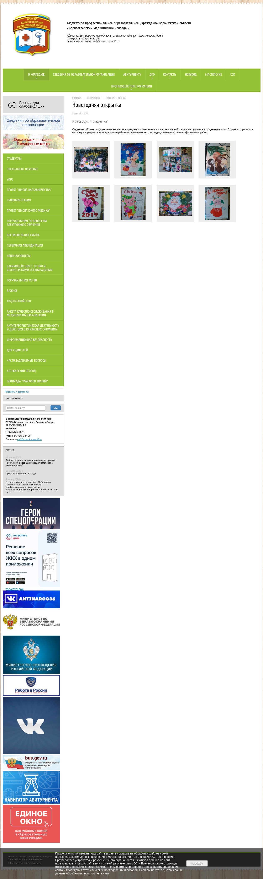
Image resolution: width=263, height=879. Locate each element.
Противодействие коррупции (131, 86)
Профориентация (19, 200)
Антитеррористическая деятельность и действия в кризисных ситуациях (33, 327)
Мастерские (213, 74)
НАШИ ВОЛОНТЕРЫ (19, 256)
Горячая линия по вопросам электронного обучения (27, 223)
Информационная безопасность (29, 340)
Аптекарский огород (21, 371)
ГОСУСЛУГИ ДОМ (15, 589)
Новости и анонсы (14, 398)
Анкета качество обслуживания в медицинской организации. (30, 313)
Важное (12, 291)
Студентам (14, 159)
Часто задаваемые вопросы (26, 360)
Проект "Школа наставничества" (29, 190)
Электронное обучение (22, 169)
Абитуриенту (132, 74)
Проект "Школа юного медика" (28, 210)
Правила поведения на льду (21, 473)
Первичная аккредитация (25, 245)
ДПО (152, 74)
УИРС (10, 179)
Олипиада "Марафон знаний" (27, 381)
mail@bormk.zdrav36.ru (29, 439)
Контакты (170, 74)
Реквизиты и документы (17, 391)
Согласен (197, 863)
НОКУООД (191, 74)
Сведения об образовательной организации (84, 74)
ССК (232, 74)
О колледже (36, 74)
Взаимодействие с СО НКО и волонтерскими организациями (30, 268)
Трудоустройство (19, 301)
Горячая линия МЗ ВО (22, 280)
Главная (76, 98)
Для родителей (17, 350)
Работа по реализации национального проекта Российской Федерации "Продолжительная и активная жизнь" (31, 463)
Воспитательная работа (23, 235)
